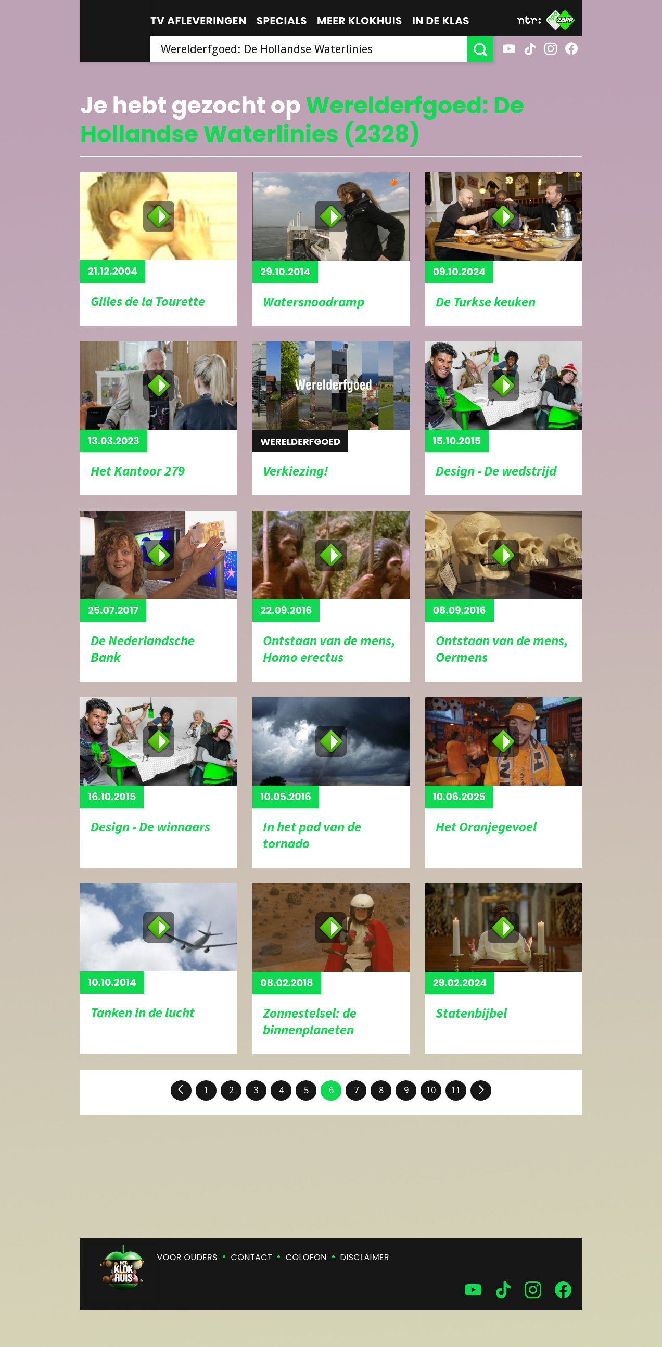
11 (456, 1090)
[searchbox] (308, 49)
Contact (251, 1257)
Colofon (306, 1257)
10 (431, 1090)
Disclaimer (364, 1257)
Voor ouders (187, 1257)
